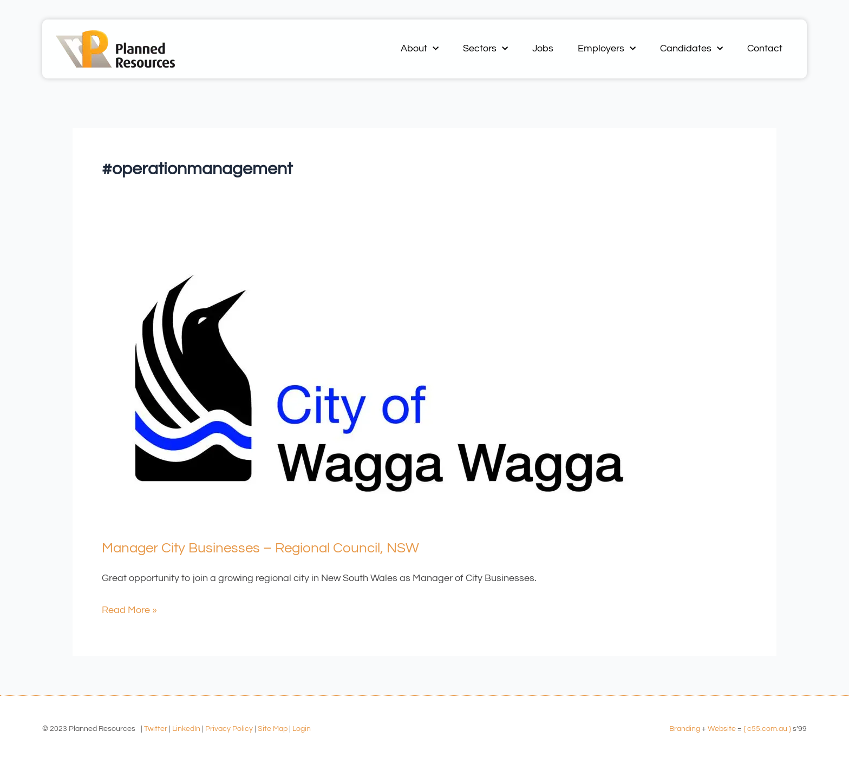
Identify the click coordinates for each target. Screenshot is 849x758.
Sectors (485, 49)
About (420, 49)
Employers (607, 49)
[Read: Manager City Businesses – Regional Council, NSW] (379, 383)
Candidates (691, 49)
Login (301, 729)
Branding (684, 729)
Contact (764, 48)
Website (722, 729)
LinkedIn (186, 729)
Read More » (129, 608)
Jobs (542, 48)
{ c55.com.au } (767, 729)
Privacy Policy (229, 729)
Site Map (273, 729)
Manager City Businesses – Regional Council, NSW (260, 548)
